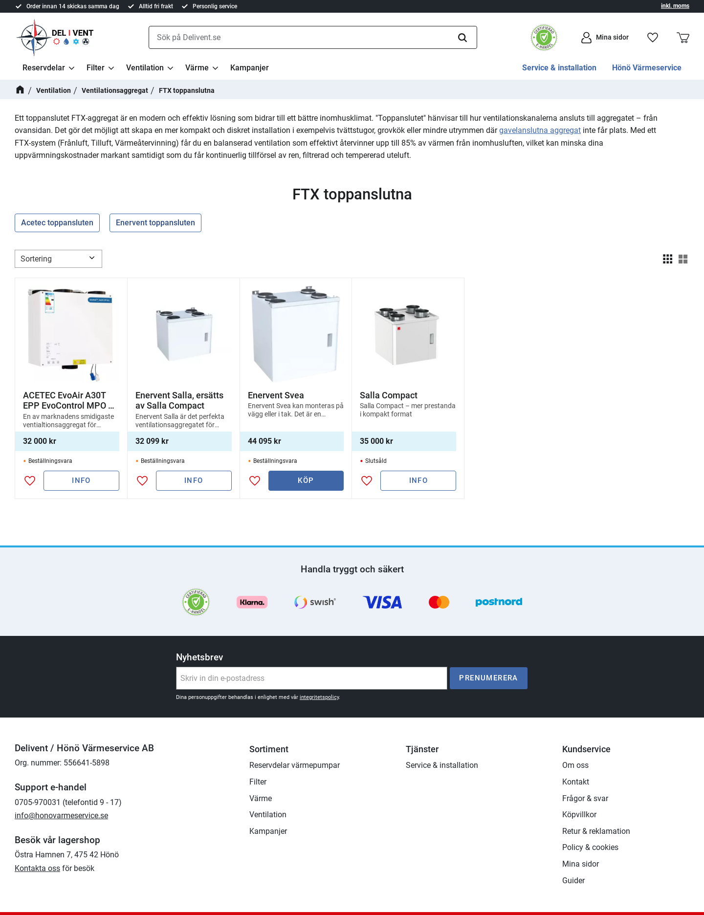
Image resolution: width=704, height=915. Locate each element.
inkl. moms (675, 5)
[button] (652, 37)
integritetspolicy (319, 697)
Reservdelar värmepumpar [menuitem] (294, 765)
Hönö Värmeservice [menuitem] (647, 67)
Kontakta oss (37, 868)
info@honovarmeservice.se (61, 815)
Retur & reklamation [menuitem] (596, 831)
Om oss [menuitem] (575, 765)
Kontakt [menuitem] (575, 781)
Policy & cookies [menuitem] (590, 847)
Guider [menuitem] (573, 880)
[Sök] (462, 37)
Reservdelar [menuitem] (43, 67)
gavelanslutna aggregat (540, 130)
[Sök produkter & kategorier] (313, 37)
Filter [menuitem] (96, 67)
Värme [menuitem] (197, 67)
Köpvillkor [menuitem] (579, 814)
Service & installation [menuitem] (559, 67)
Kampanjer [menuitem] (249, 67)
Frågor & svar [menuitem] (585, 798)
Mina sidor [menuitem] (580, 864)
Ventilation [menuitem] (145, 67)
